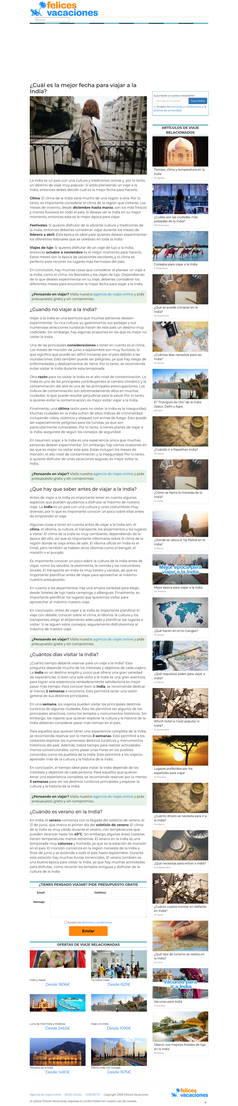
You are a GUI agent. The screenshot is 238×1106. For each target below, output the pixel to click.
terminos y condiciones (186, 106)
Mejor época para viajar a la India (178, 587)
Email (41, 892)
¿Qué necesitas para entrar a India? (180, 863)
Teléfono (100, 892)
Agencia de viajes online (45, 1094)
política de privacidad (167, 110)
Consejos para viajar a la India (175, 264)
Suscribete (198, 101)
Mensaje (39, 902)
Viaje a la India (99, 1023)
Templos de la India (41, 1067)
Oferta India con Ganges (105, 1067)
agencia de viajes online (113, 294)
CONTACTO (92, 1094)
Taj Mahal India (100, 979)
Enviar (88, 931)
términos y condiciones (97, 922)
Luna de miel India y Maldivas (47, 1023)
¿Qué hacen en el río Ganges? (176, 631)
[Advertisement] (119, 54)
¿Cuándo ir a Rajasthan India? (176, 449)
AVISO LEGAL (73, 1094)
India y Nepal (38, 979)
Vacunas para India (168, 1001)
